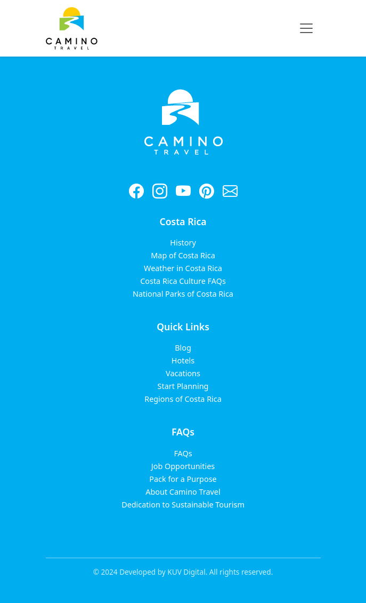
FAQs (183, 453)
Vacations (183, 373)
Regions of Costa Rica (183, 399)
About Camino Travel (182, 492)
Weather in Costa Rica (183, 268)
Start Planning (183, 386)
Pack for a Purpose (182, 479)
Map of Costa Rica (183, 255)
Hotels (183, 360)
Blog (183, 348)
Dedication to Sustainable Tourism (183, 504)
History (183, 242)
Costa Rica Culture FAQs (183, 281)
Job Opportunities (183, 466)
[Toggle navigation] (306, 28)
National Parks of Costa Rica (183, 294)
